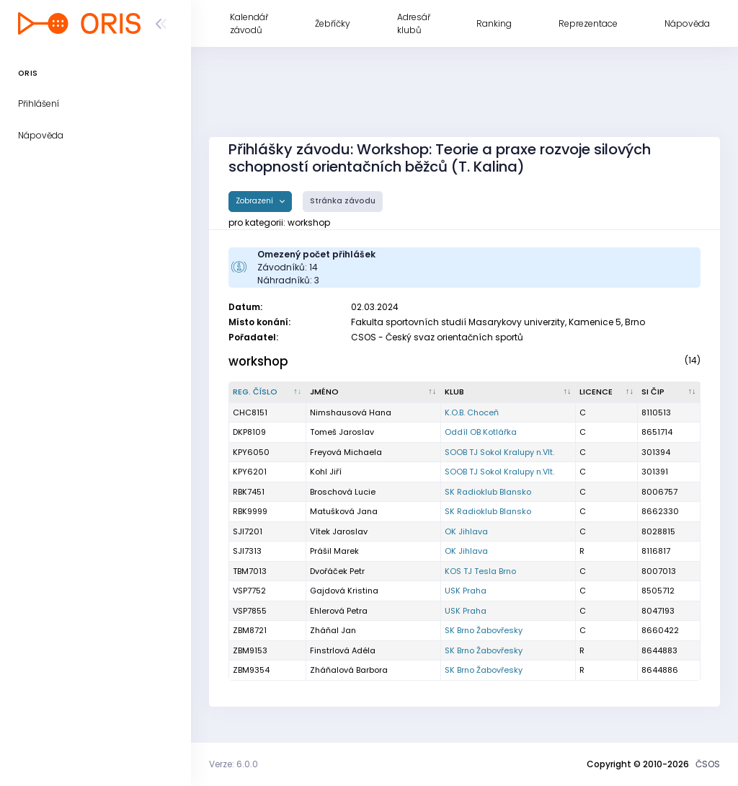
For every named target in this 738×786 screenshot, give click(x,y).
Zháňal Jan (333, 630)
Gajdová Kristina (344, 590)
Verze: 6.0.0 (233, 764)
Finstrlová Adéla (342, 650)
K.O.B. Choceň (472, 412)
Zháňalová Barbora (349, 670)
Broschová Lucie (342, 492)
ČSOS (707, 764)
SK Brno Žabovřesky (484, 630)
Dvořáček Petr (337, 571)
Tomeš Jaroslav (342, 432)
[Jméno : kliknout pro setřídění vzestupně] (373, 392)
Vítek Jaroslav (339, 531)
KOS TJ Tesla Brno (480, 571)
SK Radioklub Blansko (488, 492)
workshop (258, 361)
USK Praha (465, 590)
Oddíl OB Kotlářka (481, 432)
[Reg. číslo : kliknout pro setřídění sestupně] (267, 392)
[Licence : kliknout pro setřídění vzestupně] (607, 392)
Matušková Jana (344, 511)
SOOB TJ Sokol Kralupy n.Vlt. (499, 452)
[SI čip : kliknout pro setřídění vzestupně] (669, 392)
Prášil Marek (334, 551)
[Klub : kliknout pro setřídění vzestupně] (508, 392)
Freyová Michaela (346, 452)
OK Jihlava (466, 531)
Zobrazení (255, 200)
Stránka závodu (342, 200)
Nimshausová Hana (350, 412)
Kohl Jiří (326, 471)
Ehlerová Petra (339, 611)
